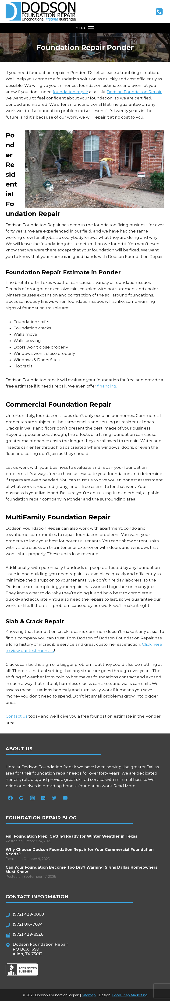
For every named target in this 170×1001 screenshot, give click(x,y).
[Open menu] (85, 28)
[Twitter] (54, 798)
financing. (107, 386)
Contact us (17, 716)
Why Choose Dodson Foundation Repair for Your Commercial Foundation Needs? (80, 851)
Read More (124, 785)
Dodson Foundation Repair (134, 91)
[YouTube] (65, 798)
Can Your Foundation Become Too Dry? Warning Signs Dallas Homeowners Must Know (81, 869)
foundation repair (70, 91)
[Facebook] (10, 798)
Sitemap (89, 995)
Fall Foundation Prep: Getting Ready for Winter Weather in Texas (71, 836)
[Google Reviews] (21, 798)
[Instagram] (32, 798)
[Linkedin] (43, 798)
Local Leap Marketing (130, 995)
